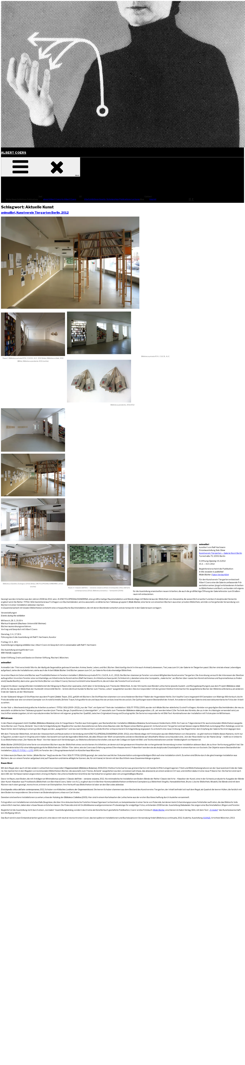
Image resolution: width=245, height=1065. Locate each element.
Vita (86, 199)
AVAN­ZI (206, 818)
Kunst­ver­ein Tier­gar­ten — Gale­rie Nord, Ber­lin (220, 553)
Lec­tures (135, 199)
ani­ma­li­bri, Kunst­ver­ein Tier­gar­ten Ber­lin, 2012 (35, 212)
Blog (142, 199)
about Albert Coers (52, 199)
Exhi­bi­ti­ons (22, 199)
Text (58, 196)
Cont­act (166, 196)
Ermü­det (214, 810)
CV (98, 196)
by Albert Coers (68, 199)
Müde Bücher (159, 810)
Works (8, 199)
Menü (40, 167)
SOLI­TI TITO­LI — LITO (23, 750)
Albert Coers (13, 152)
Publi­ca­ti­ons (32, 199)
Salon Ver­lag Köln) (220, 575)
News (14, 199)
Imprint (152, 199)
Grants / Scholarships (109, 199)
